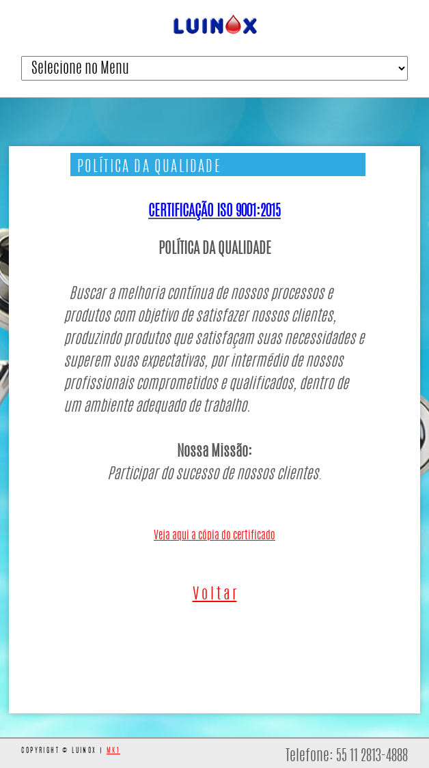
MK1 (113, 751)
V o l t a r (215, 594)
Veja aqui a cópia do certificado (214, 535)
